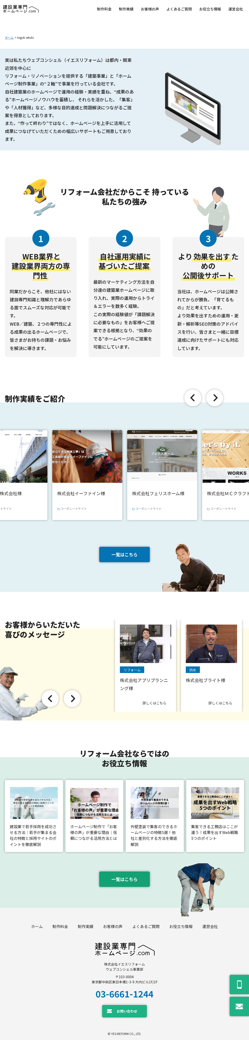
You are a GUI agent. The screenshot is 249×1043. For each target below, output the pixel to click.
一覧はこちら (124, 554)
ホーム (9, 37)
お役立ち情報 (181, 929)
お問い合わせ (127, 1014)
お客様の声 (113, 929)
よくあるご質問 (146, 929)
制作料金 (60, 929)
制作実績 (85, 929)
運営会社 (210, 929)
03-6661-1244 (124, 996)
